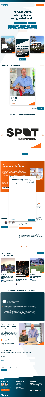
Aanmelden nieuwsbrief (20, 388)
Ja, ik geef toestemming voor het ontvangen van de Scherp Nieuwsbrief (15, 367)
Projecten (13, 3)
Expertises (17, 3)
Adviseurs (22, 3)
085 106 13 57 (35, 245)
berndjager (14, 103)
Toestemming (4, 366)
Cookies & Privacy (35, 395)
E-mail (2, 360)
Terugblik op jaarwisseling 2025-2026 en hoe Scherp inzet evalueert (21, 281)
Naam (2, 355)
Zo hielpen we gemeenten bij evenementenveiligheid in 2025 (7, 277)
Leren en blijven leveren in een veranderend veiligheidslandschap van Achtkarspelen (36, 49)
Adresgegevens (18, 387)
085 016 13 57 (36, 383)
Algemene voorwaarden (27, 395)
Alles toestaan (32, 219)
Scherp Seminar (18, 384)
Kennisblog (27, 3)
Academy (31, 3)
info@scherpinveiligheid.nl (24, 246)
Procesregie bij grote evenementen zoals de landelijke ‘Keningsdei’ (7, 50)
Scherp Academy (18, 383)
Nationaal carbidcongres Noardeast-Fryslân (35, 277)
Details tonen (13, 219)
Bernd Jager (14, 97)
